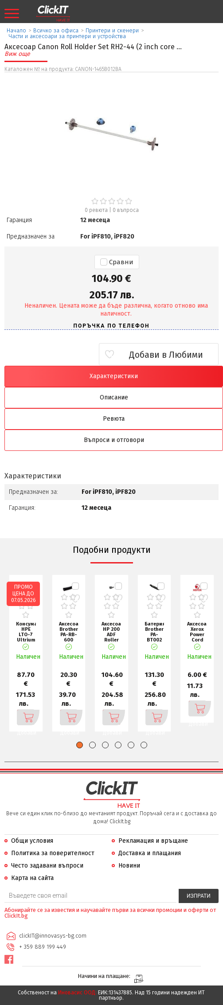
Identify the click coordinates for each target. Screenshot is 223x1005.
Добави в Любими (166, 354)
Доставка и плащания (149, 853)
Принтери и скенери (112, 30)
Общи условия (32, 841)
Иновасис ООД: (77, 992)
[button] (79, 745)
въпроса (126, 210)
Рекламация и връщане (153, 841)
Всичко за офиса (55, 30)
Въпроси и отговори (114, 440)
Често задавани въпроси (47, 865)
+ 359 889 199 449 (42, 946)
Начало (16, 30)
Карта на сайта (32, 878)
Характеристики (114, 376)
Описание (114, 397)
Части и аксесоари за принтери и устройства (67, 36)
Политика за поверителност (52, 853)
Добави (26, 717)
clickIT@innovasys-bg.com (52, 935)
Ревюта (114, 418)
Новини (129, 865)
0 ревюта (96, 210)
